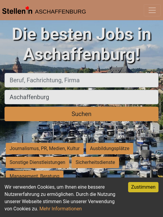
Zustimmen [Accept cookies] (143, 187)
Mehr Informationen (60, 209)
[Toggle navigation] (152, 10)
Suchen (81, 114)
